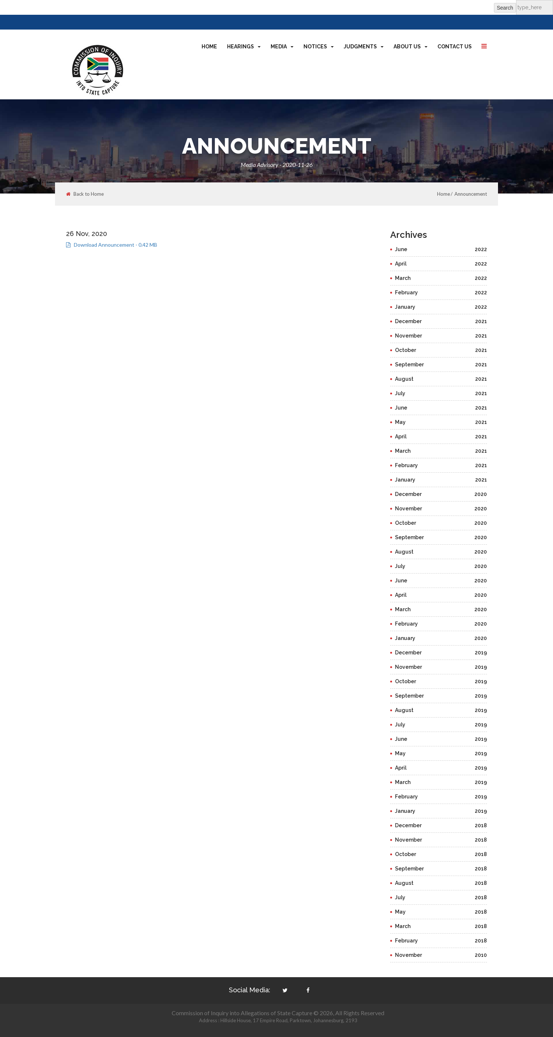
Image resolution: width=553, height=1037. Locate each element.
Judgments (364, 46)
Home (209, 46)
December (441, 321)
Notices (318, 46)
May (441, 422)
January (441, 306)
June (441, 249)
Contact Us (454, 46)
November (441, 335)
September (441, 364)
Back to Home (85, 194)
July (441, 393)
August (441, 378)
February (441, 292)
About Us (410, 46)
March (441, 278)
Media (282, 46)
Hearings (244, 46)
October (441, 350)
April (441, 263)
